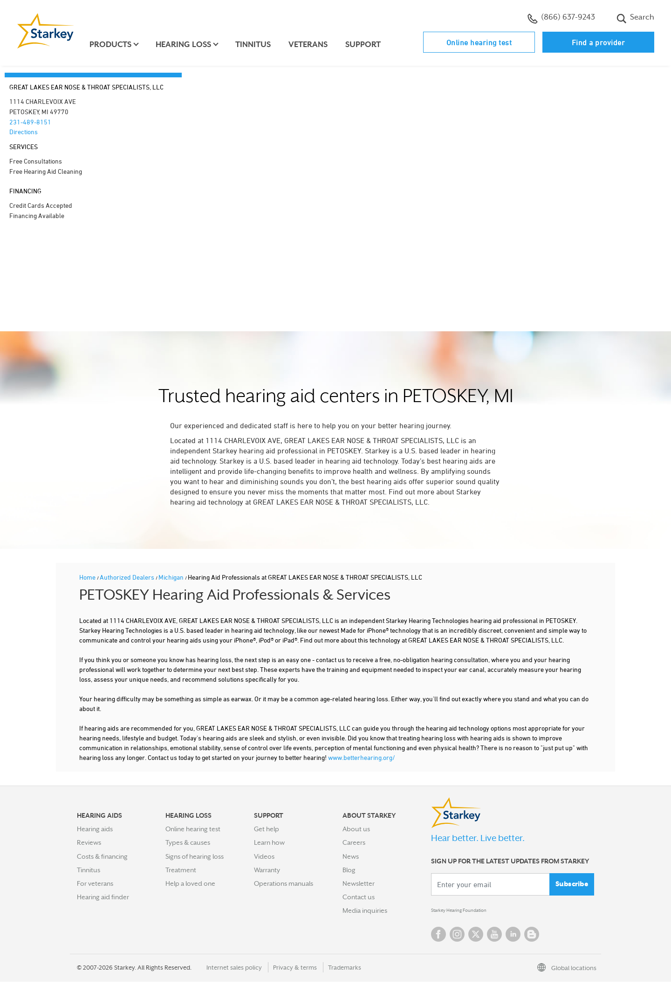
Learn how (269, 842)
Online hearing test (479, 42)
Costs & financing (102, 856)
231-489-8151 (30, 122)
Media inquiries (364, 910)
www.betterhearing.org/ (361, 757)
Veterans (313, 44)
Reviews (89, 842)
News (350, 856)
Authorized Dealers (128, 577)
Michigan (171, 577)
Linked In (513, 937)
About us (356, 829)
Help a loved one (190, 883)
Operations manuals (283, 883)
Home (88, 577)
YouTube (494, 937)
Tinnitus (258, 44)
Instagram (457, 937)
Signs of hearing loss (194, 856)
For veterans (95, 883)
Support (368, 44)
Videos (264, 856)
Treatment (180, 870)
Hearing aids (95, 829)
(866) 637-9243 (561, 18)
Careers (353, 842)
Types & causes (187, 842)
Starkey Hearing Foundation (472, 912)
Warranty (267, 870)
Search (635, 18)
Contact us (358, 897)
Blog (349, 870)
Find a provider (598, 42)
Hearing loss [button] (188, 44)
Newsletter (358, 883)
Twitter (475, 937)
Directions (23, 132)
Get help (266, 829)
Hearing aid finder (103, 897)
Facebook (438, 937)
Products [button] (116, 44)
